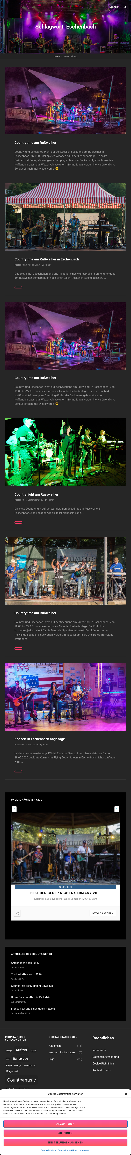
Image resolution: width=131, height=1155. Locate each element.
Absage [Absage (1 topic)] (9, 1051)
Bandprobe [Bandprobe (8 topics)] (20, 1058)
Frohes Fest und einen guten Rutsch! (33, 1008)
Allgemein (55, 1045)
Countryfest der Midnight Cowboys (32, 985)
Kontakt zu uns (101, 1070)
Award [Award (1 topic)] (33, 1051)
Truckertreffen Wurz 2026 (26, 974)
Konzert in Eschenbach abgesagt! (39, 739)
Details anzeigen (102, 913)
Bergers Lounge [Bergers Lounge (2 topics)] (13, 1065)
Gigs (51, 1059)
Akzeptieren (65, 1123)
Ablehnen (65, 1133)
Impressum (85, 1150)
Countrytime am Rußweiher (35, 143)
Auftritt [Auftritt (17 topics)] (21, 1050)
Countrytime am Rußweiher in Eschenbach (46, 259)
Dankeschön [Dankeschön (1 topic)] (11, 1089)
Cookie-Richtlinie (48, 1150)
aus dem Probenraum (62, 1052)
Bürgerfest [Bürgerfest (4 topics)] (12, 1071)
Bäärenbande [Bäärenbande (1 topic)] (29, 1065)
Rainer (47, 265)
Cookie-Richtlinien (103, 1063)
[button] (126, 1094)
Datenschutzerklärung (68, 1150)
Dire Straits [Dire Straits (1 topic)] (24, 1089)
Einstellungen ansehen (65, 1142)
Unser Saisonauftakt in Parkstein (30, 997)
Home (57, 56)
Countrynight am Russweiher (36, 494)
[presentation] (14, 809)
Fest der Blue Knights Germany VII (63, 893)
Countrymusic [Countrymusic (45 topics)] (21, 1080)
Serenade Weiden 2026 (25, 963)
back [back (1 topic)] (8, 1059)
